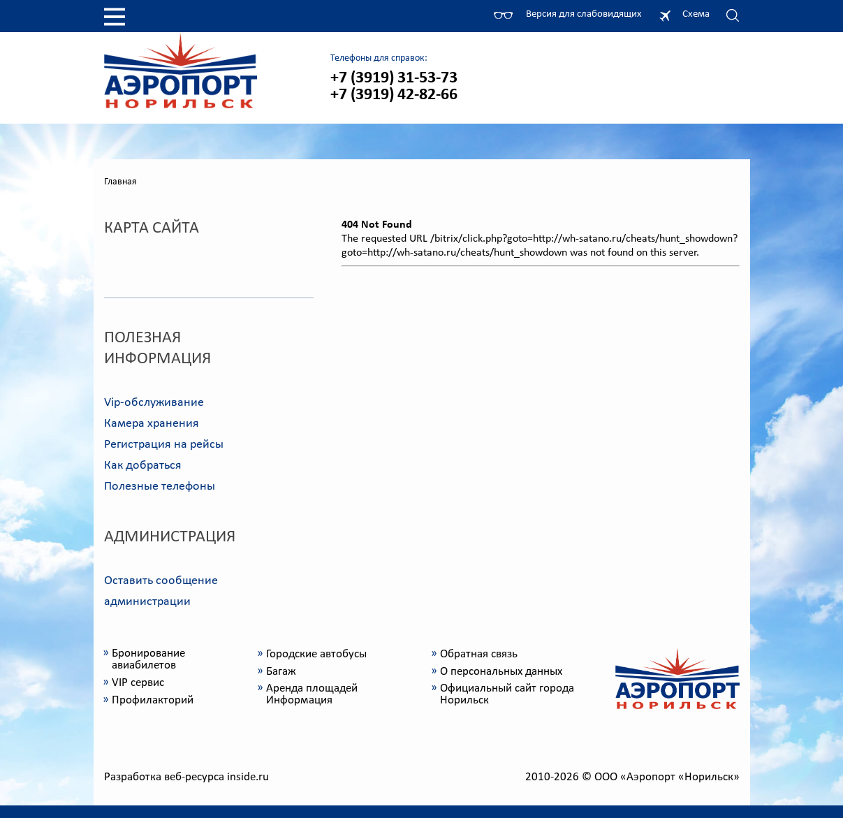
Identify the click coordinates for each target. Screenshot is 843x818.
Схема (696, 14)
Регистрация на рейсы (163, 444)
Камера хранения (151, 423)
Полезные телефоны (159, 486)
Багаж (281, 672)
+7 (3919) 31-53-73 (393, 78)
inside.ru (248, 777)
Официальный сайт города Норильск (507, 694)
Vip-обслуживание (154, 402)
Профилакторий (152, 700)
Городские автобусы (316, 654)
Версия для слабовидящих (584, 14)
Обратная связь (479, 654)
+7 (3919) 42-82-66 (393, 95)
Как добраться (143, 465)
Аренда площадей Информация (312, 694)
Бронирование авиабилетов (148, 659)
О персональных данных (501, 672)
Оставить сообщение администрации (161, 591)
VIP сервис (138, 683)
